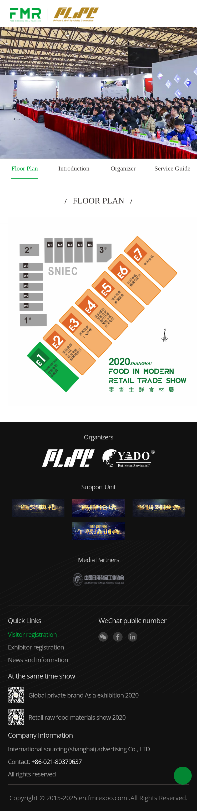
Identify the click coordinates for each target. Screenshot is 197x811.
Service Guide (172, 168)
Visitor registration (32, 634)
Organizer (122, 168)
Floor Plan (24, 168)
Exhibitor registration (36, 647)
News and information (38, 659)
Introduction (73, 168)
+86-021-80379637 (57, 761)
